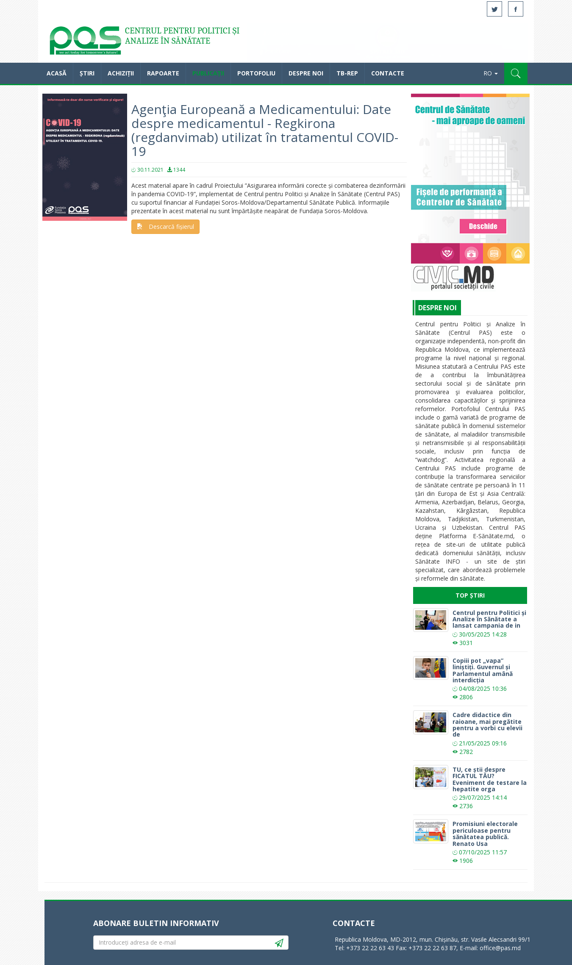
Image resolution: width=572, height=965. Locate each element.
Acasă (84, 42)
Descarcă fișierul (165, 226)
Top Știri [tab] (470, 595)
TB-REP (347, 73)
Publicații (208, 73)
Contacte (387, 73)
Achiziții (121, 73)
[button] (516, 73)
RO (490, 73)
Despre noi (306, 73)
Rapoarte (163, 73)
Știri (87, 73)
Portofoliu (256, 73)
